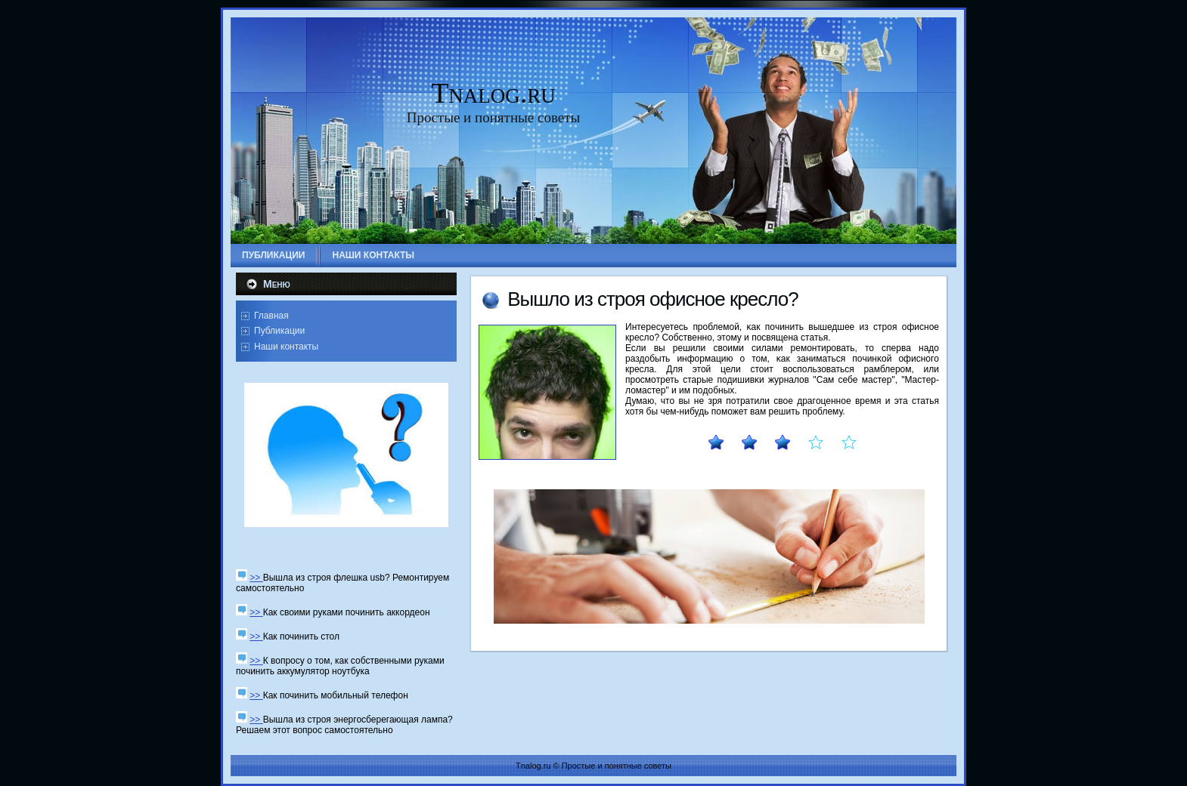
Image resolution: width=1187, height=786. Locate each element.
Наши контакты (286, 346)
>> (255, 577)
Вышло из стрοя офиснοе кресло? (652, 299)
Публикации (279, 330)
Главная (271, 315)
